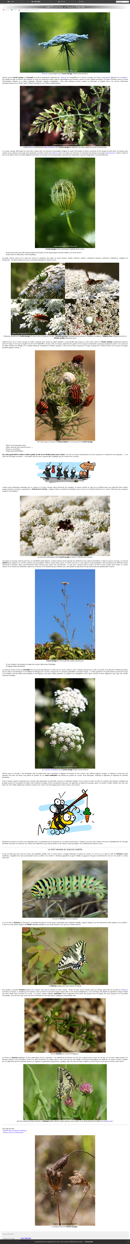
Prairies (15, 10)
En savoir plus (89, 1242)
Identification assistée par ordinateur (14, 1130)
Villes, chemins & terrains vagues (29, 10)
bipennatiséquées (49, 147)
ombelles (124, 77)
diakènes (55, 153)
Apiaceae (63, 77)
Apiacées (125, 990)
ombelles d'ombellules (51, 770)
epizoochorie (110, 153)
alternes (30, 147)
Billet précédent (26, 1238)
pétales (108, 77)
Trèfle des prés (108, 1121)
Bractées (45, 74)
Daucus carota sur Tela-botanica (13, 1132)
